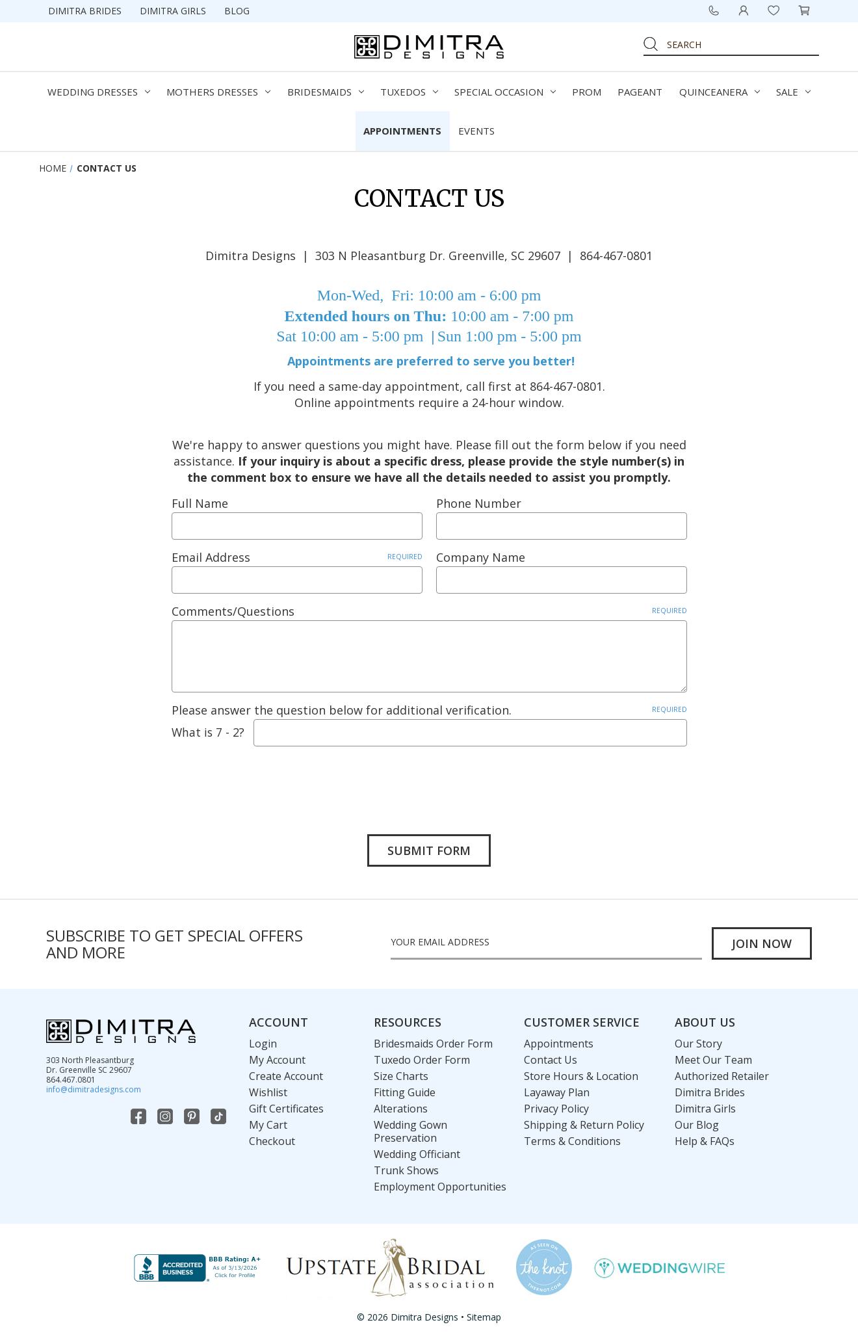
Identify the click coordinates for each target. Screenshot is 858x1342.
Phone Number (478, 503)
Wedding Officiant (417, 1154)
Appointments (402, 130)
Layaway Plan (557, 1092)
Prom (586, 91)
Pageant (640, 91)
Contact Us (550, 1060)
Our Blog (697, 1125)
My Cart (268, 1125)
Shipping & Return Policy (584, 1125)
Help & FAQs (704, 1141)
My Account (277, 1060)
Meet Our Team (713, 1060)
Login (263, 1043)
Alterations (401, 1108)
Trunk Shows (406, 1170)
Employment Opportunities (440, 1186)
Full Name (200, 503)
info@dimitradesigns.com (93, 1089)
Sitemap (484, 1317)
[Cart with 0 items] (804, 10)
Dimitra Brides (85, 11)
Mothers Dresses (218, 91)
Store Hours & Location (581, 1076)
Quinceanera (719, 91)
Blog (237, 11)
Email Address (297, 557)
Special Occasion (505, 91)
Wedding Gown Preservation (410, 1131)
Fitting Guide (405, 1092)
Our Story (698, 1043)
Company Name (480, 557)
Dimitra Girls (173, 11)
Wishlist (268, 1092)
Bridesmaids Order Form (433, 1043)
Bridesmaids (325, 91)
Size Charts (401, 1076)
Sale (793, 91)
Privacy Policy (556, 1108)
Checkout (272, 1141)
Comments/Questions (429, 611)
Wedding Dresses (98, 91)
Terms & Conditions (572, 1141)
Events (476, 130)
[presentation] (270, 781)
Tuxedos (409, 91)
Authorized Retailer (722, 1076)
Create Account (286, 1076)
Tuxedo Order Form (422, 1060)
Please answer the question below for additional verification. (429, 710)
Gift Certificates (286, 1108)
